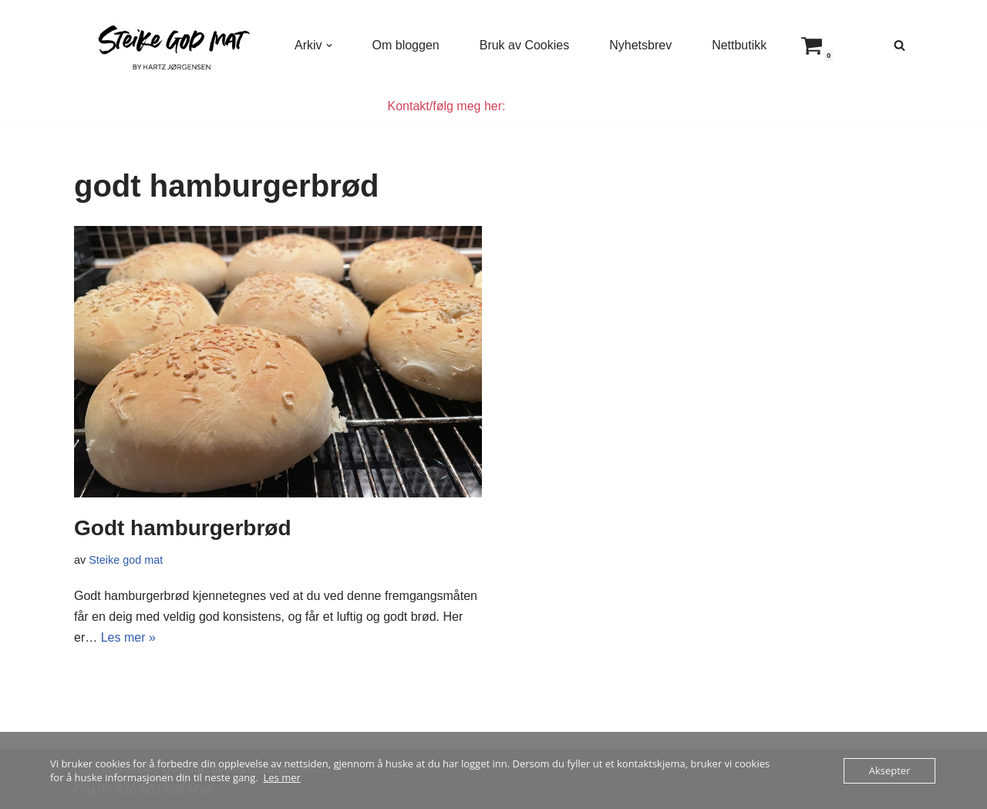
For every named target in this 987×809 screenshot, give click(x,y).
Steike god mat (126, 560)
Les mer (282, 777)
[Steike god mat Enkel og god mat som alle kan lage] (171, 45)
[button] (329, 45)
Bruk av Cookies (525, 45)
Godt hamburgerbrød (182, 528)
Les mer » (128, 637)
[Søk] (899, 45)
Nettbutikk (739, 45)
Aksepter (890, 770)
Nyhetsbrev (640, 45)
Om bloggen (406, 45)
